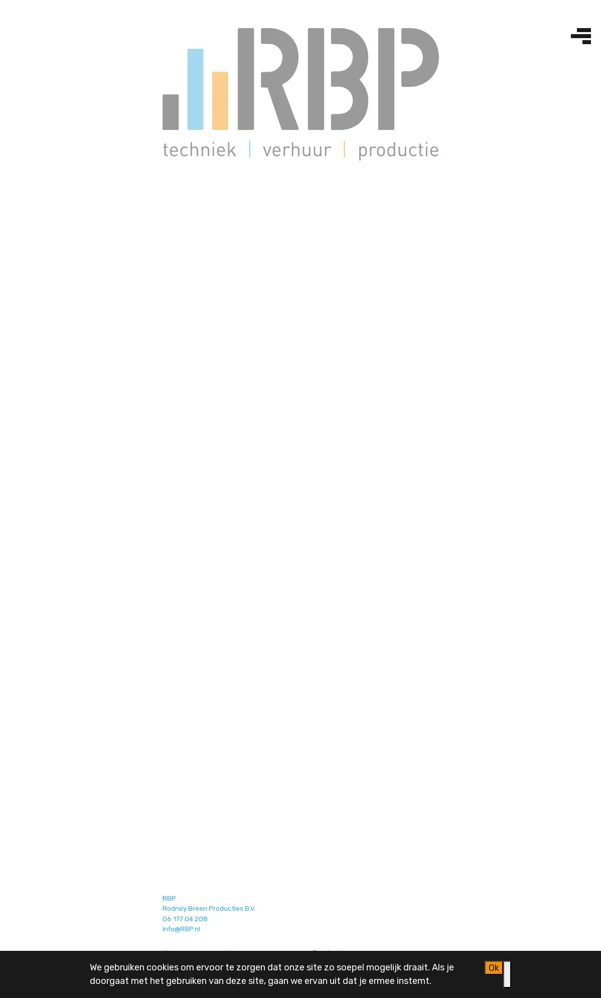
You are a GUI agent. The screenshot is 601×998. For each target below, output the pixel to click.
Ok (494, 967)
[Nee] (507, 974)
